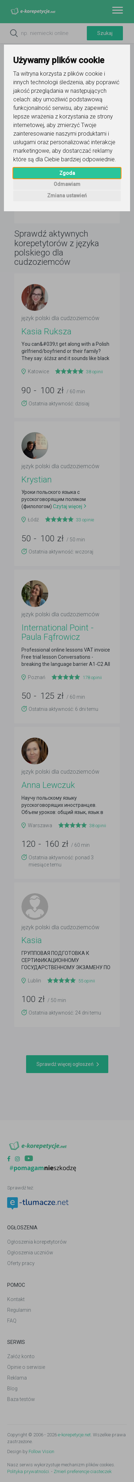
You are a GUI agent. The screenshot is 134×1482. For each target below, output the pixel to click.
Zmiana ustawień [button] (67, 195)
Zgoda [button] (67, 173)
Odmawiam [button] (67, 184)
